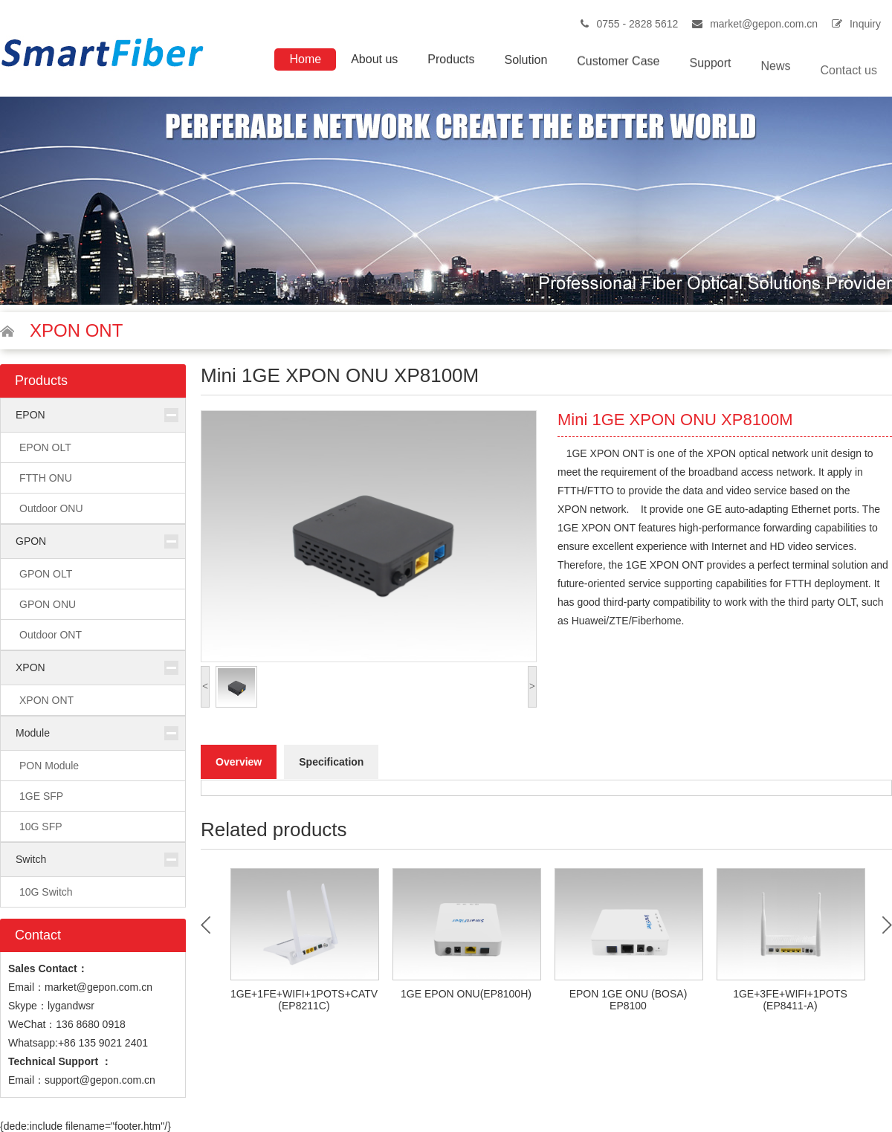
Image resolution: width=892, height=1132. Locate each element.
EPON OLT (45, 447)
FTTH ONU (45, 478)
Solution (525, 62)
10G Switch (46, 892)
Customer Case (618, 64)
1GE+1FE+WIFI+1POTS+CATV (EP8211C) (304, 1000)
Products (450, 60)
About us (374, 59)
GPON (31, 541)
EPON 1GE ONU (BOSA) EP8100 (628, 1000)
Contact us (849, 80)
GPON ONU (47, 604)
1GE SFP (41, 796)
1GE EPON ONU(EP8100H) (466, 994)
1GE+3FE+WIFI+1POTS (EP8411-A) (790, 1000)
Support (710, 68)
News (776, 73)
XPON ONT (46, 700)
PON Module (49, 766)
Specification (331, 762)
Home (305, 59)
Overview (239, 762)
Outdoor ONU (51, 508)
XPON (30, 667)
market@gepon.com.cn (764, 24)
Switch (31, 859)
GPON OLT (45, 574)
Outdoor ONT (50, 635)
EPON (30, 415)
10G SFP (40, 826)
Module (33, 733)
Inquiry (865, 24)
